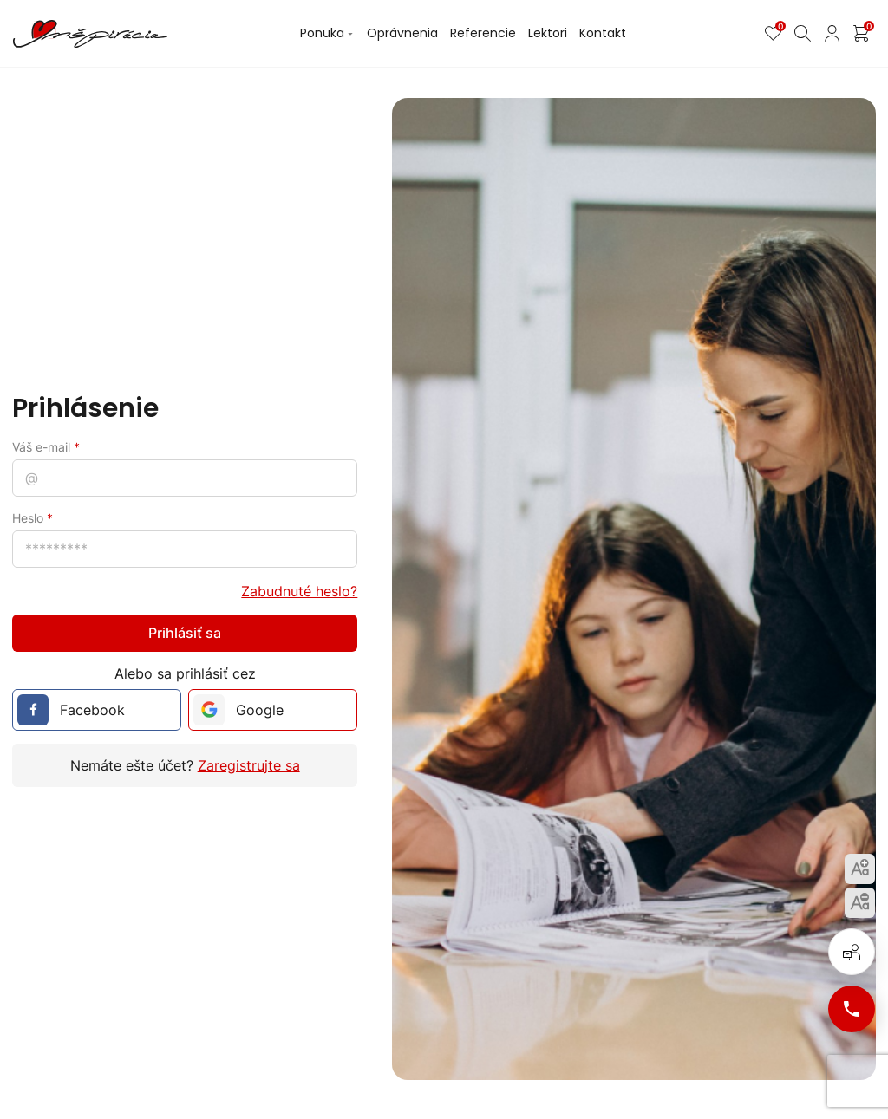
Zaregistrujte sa (249, 765)
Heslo (32, 518)
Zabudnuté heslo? (299, 591)
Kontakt (602, 33)
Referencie (483, 33)
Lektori (547, 33)
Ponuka (327, 33)
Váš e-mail (46, 446)
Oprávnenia (402, 33)
